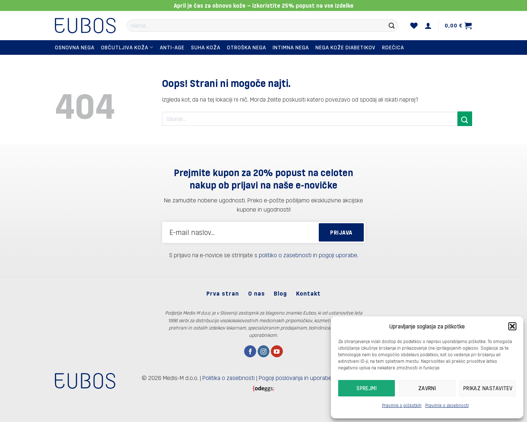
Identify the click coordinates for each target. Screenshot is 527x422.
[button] (512, 326)
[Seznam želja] (414, 26)
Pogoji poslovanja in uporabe (295, 377)
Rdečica (393, 47)
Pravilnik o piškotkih (402, 405)
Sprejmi (366, 388)
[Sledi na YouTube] (277, 351)
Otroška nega (246, 47)
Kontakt (308, 293)
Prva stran (222, 293)
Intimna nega (291, 47)
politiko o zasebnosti (285, 254)
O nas (256, 293)
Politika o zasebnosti (228, 377)
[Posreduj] (391, 25)
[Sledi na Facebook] (250, 351)
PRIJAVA (341, 232)
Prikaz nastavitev (488, 388)
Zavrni (427, 388)
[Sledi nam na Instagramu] (264, 351)
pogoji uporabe (338, 254)
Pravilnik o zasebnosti (447, 405)
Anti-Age (172, 47)
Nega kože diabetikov (345, 47)
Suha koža (205, 47)
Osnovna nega (74, 47)
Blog (280, 293)
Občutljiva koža (127, 47)
